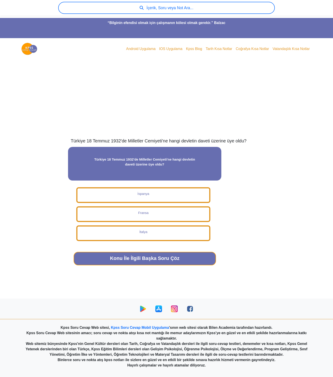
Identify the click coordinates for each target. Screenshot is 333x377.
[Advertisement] (166, 102)
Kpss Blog (194, 49)
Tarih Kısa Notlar (219, 49)
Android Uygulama (141, 49)
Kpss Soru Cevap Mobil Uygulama (140, 327)
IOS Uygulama (170, 49)
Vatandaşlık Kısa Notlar (291, 49)
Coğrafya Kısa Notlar (252, 49)
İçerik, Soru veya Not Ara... (166, 8)
